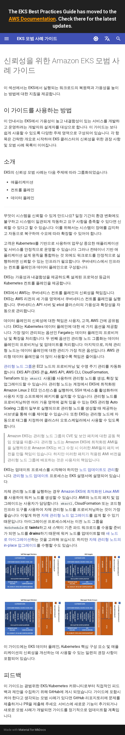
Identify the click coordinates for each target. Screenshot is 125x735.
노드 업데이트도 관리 (97, 469)
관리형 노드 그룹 (18, 366)
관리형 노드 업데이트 (31, 476)
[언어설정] (107, 38)
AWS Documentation (32, 19)
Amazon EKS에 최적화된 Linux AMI (90, 491)
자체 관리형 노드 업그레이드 (65, 515)
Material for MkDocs (32, 729)
